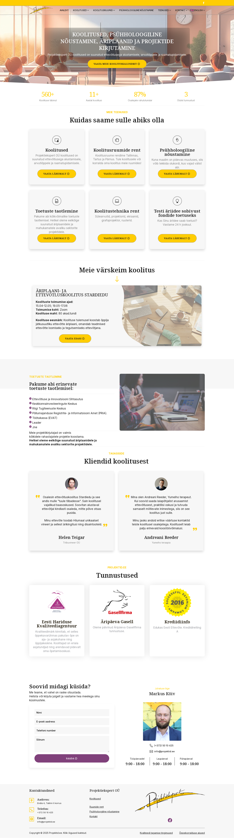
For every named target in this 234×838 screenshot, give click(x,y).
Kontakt (180, 10)
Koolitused (80, 10)
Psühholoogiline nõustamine (136, 10)
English (198, 10)
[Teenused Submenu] (171, 10)
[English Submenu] (205, 10)
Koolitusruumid (103, 10)
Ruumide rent (97, 807)
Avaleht (64, 10)
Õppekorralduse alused (192, 833)
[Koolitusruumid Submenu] (115, 10)
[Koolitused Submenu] (89, 10)
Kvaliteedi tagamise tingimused (156, 833)
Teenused (163, 10)
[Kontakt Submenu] (187, 10)
